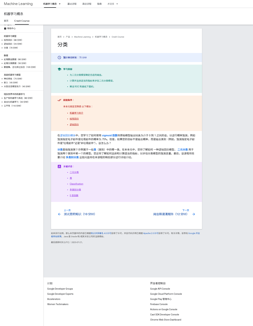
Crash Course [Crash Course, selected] (22, 20)
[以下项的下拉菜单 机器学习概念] (61, 4)
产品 (68, 37)
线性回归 (74, 118)
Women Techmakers (57, 304)
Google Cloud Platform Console (166, 294)
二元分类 (74, 172)
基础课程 (71, 3)
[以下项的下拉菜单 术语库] (118, 4)
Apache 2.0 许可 (150, 233)
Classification (76, 184)
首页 (6, 20)
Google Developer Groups (60, 288)
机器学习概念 (13, 14)
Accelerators (53, 299)
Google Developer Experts (60, 294)
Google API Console (160, 288)
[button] (21, 40)
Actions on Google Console (163, 309)
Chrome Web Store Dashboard (165, 319)
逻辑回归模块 (68, 135)
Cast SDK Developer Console (164, 314)
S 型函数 (74, 195)
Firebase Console (159, 304)
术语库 (110, 3)
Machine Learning (18, 4)
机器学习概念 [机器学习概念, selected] (50, 3)
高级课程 (86, 3)
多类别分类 (75, 189)
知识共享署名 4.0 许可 (101, 233)
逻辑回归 (74, 124)
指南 (99, 3)
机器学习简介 (76, 113)
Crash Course (118, 37)
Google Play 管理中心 (161, 299)
